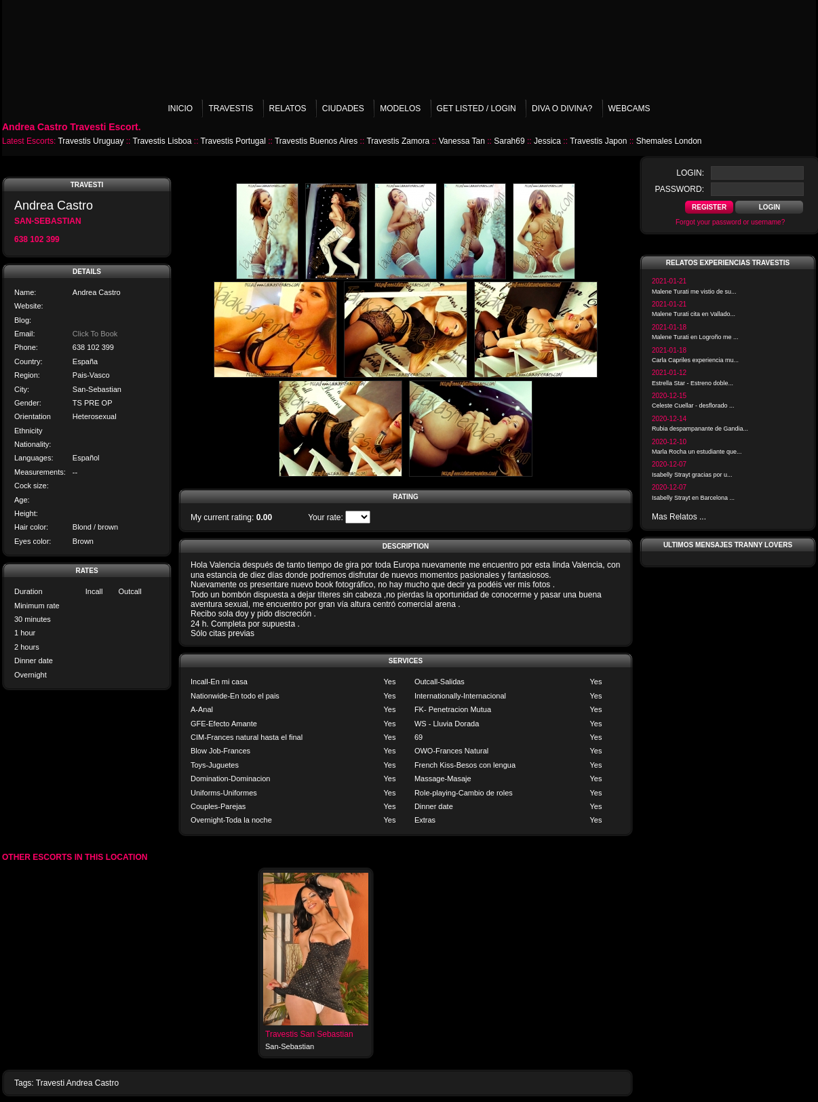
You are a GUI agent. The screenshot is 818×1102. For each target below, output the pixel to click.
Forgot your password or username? (730, 222)
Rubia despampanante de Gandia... (700, 428)
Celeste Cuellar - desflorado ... (693, 405)
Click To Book (95, 334)
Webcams (629, 108)
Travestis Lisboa (162, 141)
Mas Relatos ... (679, 517)
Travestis (230, 108)
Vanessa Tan (462, 141)
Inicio (180, 108)
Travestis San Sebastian (309, 1034)
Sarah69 (509, 141)
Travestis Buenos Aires (316, 141)
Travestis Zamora (397, 141)
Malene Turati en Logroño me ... (695, 337)
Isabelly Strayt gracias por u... (692, 474)
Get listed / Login (476, 108)
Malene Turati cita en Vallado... (693, 314)
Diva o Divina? (562, 108)
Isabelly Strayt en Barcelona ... (693, 497)
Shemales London (669, 141)
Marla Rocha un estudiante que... (697, 451)
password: (679, 189)
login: (690, 173)
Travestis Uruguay (90, 141)
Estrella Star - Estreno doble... (692, 383)
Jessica (547, 141)
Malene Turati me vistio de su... (694, 291)
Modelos (400, 108)
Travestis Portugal (233, 141)
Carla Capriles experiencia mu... (695, 360)
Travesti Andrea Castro (77, 1083)
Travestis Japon (598, 141)
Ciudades (343, 108)
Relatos (288, 108)
